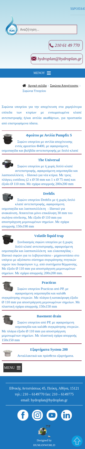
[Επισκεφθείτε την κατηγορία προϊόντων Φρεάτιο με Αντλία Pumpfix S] (42, 143)
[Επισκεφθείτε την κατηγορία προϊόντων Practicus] (42, 295)
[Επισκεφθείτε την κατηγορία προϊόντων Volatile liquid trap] (42, 255)
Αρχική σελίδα (37, 85)
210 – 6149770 (33, 394)
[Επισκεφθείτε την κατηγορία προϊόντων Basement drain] (42, 329)
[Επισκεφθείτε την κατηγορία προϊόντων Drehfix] (42, 211)
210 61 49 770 (67, 45)
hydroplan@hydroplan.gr (60, 58)
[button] (39, 73)
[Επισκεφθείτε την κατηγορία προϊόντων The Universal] (42, 172)
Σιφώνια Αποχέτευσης (64, 85)
